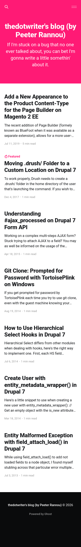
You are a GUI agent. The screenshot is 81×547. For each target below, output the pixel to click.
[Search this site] (6, 6)
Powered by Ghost (40, 514)
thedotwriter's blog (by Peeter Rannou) (35, 505)
